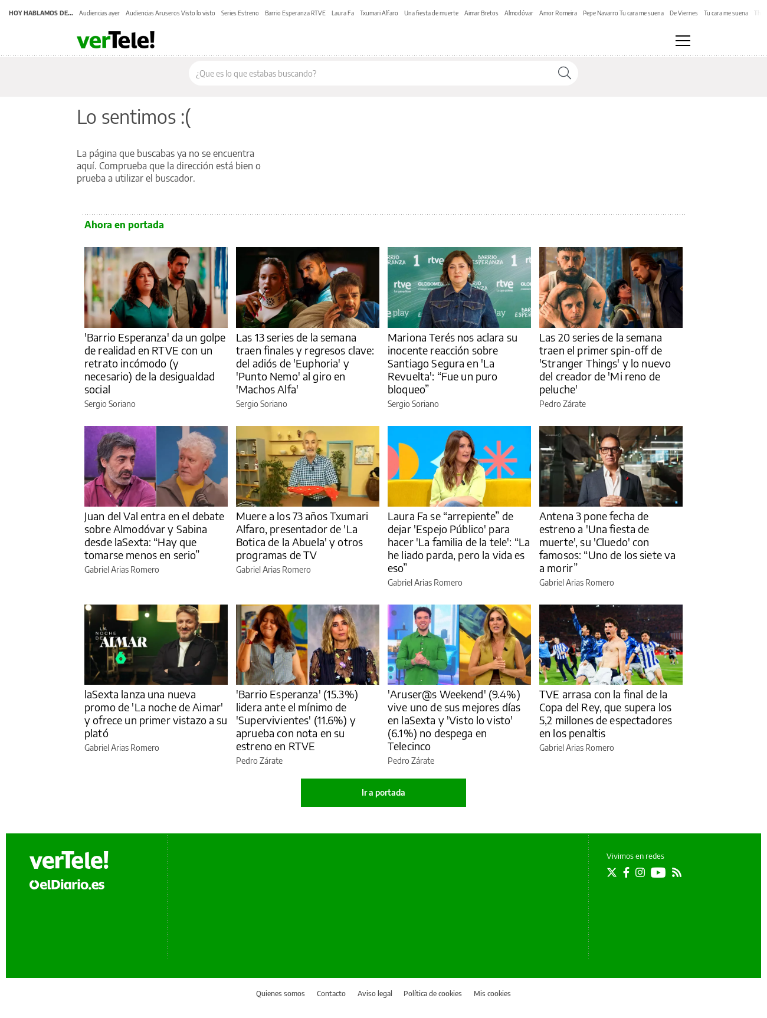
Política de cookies (433, 993)
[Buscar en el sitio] (370, 73)
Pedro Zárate (562, 404)
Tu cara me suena (726, 13)
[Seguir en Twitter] (612, 872)
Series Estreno (240, 13)
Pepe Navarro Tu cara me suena (623, 13)
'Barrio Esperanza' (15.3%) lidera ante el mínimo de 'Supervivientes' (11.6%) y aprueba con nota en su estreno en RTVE (297, 720)
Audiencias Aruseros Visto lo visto (170, 13)
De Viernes (684, 13)
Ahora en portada (124, 225)
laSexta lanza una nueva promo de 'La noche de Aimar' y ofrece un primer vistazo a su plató (156, 713)
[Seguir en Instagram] (640, 872)
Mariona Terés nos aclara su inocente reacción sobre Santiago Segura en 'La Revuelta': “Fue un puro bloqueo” (452, 363)
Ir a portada (383, 792)
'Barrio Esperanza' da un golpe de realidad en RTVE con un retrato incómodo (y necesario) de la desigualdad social (155, 363)
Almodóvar (518, 13)
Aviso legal (375, 993)
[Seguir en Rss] (676, 872)
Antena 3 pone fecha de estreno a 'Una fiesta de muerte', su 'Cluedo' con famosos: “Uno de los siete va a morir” (607, 541)
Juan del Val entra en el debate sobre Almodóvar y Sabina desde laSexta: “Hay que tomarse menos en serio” (154, 535)
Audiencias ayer (99, 13)
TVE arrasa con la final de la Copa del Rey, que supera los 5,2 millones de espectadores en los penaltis (605, 713)
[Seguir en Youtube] (658, 872)
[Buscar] (564, 73)
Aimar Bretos (481, 13)
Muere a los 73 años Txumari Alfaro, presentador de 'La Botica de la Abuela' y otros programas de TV (302, 535)
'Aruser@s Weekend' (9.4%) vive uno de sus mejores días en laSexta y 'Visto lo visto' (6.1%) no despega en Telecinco (454, 720)
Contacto (331, 993)
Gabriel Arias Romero (121, 569)
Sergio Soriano (110, 404)
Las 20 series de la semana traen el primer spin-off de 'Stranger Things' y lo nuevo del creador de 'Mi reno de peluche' (605, 363)
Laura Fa (343, 13)
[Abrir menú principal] (683, 40)
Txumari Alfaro (379, 13)
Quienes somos (280, 993)
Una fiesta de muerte (431, 13)
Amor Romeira (558, 13)
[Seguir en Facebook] (626, 872)
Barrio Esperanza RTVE (295, 13)
